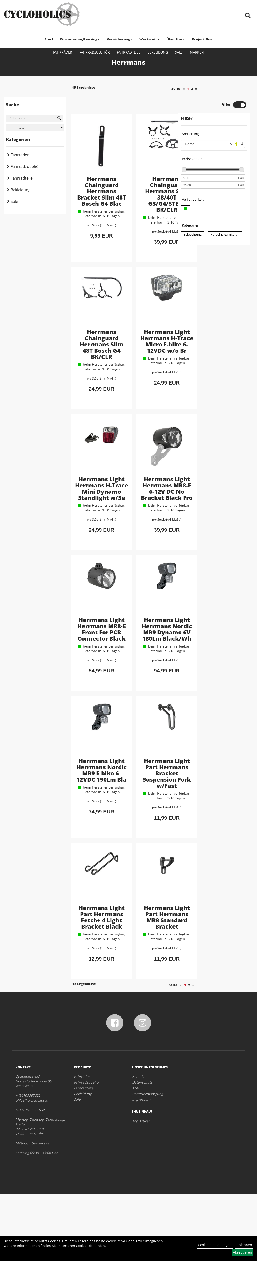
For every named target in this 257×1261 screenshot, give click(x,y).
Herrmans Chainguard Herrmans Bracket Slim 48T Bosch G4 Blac (95, 177)
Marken (197, 52)
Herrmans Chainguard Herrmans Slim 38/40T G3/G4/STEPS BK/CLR (148, 177)
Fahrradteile (128, 52)
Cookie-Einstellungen (215, 1244)
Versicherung (119, 39)
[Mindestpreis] (209, 161)
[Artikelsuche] (248, 16)
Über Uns (175, 39)
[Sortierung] (207, 128)
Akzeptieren (242, 1252)
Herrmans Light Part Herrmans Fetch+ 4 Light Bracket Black (95, 977)
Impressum (141, 1166)
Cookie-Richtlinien (90, 1245)
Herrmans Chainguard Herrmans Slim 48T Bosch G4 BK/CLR (95, 335)
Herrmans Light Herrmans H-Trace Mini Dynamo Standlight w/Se (94, 496)
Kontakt (138, 1144)
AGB (135, 1155)
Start (49, 39)
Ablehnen (244, 1244)
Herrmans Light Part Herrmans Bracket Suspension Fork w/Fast (148, 822)
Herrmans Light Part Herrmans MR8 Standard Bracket (148, 977)
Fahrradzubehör (94, 52)
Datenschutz (142, 1149)
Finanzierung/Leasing (80, 39)
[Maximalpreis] (209, 168)
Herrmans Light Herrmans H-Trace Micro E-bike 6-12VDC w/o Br (148, 335)
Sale (179, 52)
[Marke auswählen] (35, 127)
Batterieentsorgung (147, 1161)
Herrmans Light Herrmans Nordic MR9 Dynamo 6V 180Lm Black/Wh (148, 660)
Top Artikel (140, 1188)
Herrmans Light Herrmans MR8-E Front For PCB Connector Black (95, 660)
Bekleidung (157, 52)
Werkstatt (149, 39)
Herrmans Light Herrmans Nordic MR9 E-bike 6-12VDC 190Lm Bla (95, 822)
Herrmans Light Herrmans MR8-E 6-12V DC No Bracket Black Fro (148, 496)
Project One (202, 39)
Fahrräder (62, 52)
